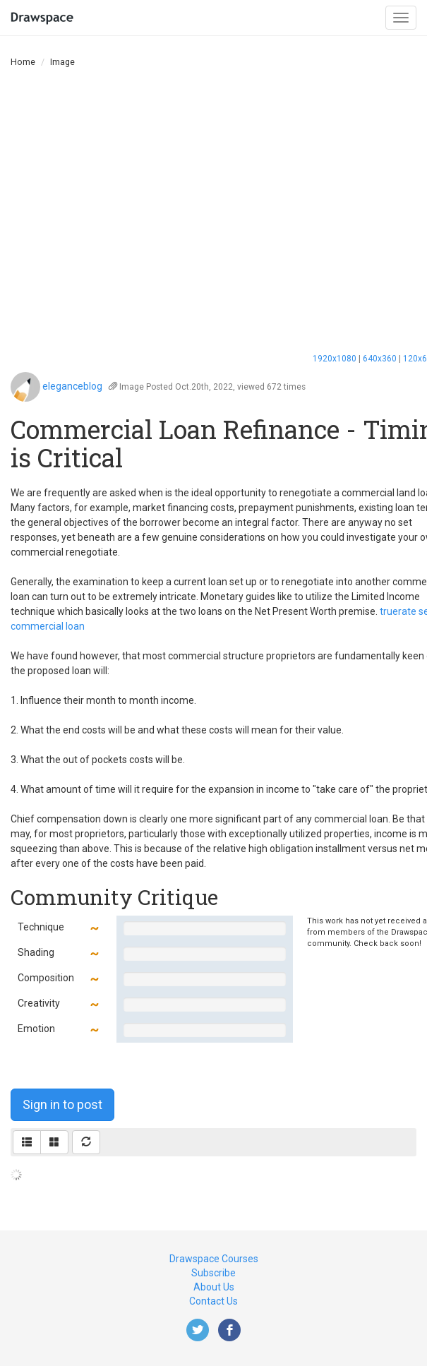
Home (23, 61)
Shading (36, 952)
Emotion (36, 1028)
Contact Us (213, 1301)
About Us (213, 1287)
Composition (46, 977)
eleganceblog (72, 386)
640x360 (380, 359)
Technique (41, 927)
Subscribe (213, 1272)
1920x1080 (334, 359)
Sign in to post (62, 1104)
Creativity (39, 1003)
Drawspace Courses (213, 1258)
